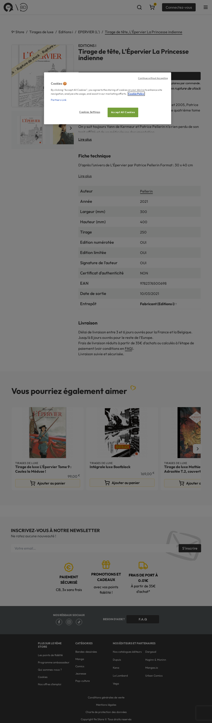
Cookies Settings (89, 112)
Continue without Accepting (153, 78)
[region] (107, 98)
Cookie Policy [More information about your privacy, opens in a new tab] (136, 93)
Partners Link (59, 99)
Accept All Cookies (123, 112)
